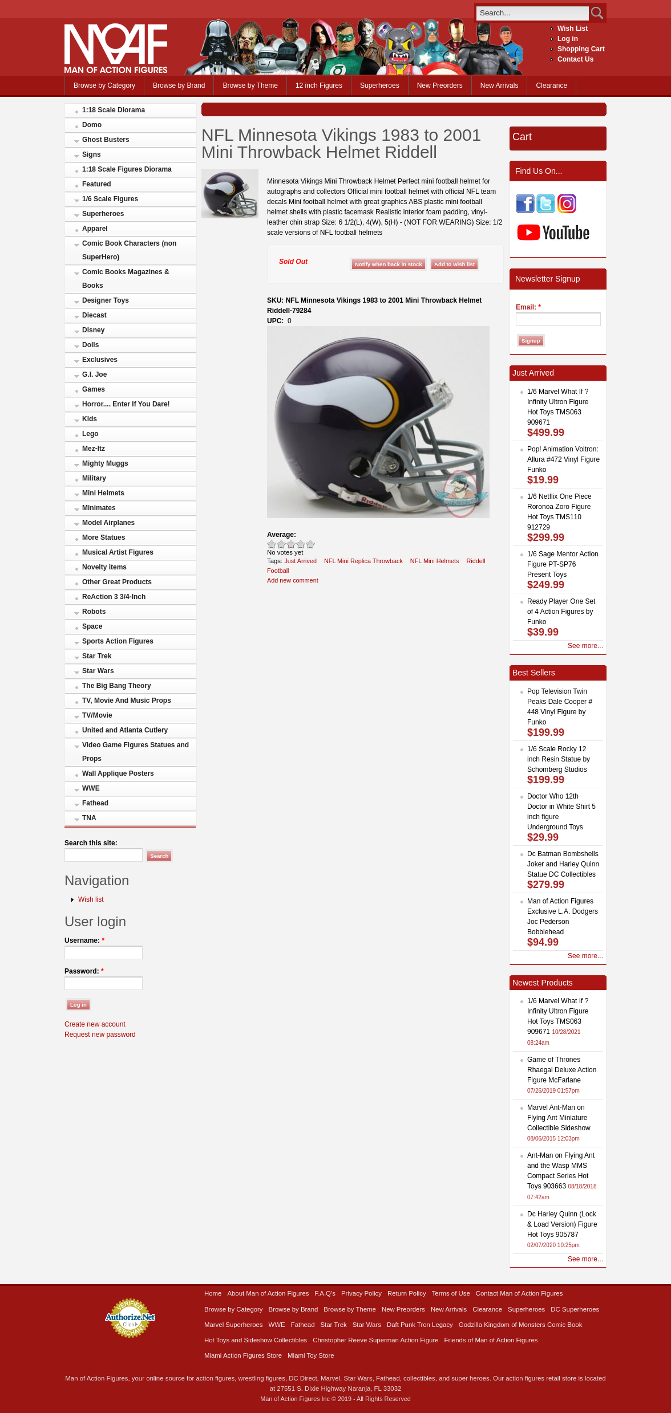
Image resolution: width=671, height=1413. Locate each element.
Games (93, 389)
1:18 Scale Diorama (113, 110)
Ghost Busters (106, 140)
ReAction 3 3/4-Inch (113, 597)
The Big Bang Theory (116, 686)
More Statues (103, 537)
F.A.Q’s (325, 1293)
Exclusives (100, 360)
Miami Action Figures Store (243, 1355)
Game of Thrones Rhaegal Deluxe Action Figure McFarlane (561, 1070)
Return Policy (406, 1293)
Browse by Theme (250, 85)
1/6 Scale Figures (110, 199)
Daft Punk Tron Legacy (420, 1324)
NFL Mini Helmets (434, 560)
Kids (89, 419)
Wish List (572, 28)
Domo (92, 125)
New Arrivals (499, 85)
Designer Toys (105, 300)
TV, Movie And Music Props (126, 701)
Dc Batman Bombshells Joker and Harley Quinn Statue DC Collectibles (563, 864)
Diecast (94, 315)
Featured (96, 184)
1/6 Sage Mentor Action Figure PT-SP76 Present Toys (563, 564)
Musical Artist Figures (117, 552)
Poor (272, 544)
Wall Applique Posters (118, 773)
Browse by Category (104, 85)
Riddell (475, 560)
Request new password (100, 1035)
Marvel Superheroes (233, 1324)
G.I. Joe (94, 374)
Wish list (91, 899)
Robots (94, 612)
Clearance (551, 85)
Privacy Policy (361, 1293)
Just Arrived (300, 560)
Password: (84, 971)
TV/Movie (97, 715)
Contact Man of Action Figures (519, 1293)
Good (291, 544)
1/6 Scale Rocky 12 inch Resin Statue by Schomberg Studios (558, 759)
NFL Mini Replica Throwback (363, 560)
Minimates (99, 508)
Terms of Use (451, 1293)
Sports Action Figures (117, 641)
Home (212, 1293)
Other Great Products (117, 582)
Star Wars (98, 671)
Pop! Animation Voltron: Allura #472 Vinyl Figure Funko (563, 459)
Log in (567, 39)
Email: (528, 307)
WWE (91, 788)
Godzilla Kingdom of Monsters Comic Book (521, 1324)
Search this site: (91, 843)
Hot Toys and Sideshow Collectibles (255, 1340)
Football (278, 570)
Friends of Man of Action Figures (491, 1340)
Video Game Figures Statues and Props (135, 752)
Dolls (90, 345)
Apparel (95, 229)
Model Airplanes (108, 523)
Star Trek (96, 656)
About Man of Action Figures (268, 1293)
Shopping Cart (581, 49)
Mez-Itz (93, 449)
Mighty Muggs (105, 463)
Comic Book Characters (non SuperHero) (129, 250)
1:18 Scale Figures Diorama (127, 169)
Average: (281, 535)
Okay (281, 544)
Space (92, 626)
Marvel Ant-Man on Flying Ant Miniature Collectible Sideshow (559, 1117)
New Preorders (440, 85)
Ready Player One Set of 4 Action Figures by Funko (561, 611)
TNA (89, 818)
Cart (522, 136)
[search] (532, 13)
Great (301, 544)
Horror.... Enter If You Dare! (126, 404)
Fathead (95, 803)
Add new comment (292, 580)
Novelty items (104, 567)
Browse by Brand (179, 85)
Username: (84, 940)
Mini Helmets (103, 493)
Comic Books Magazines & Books (125, 279)
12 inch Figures (319, 85)
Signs (91, 154)
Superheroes (379, 85)
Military (94, 478)
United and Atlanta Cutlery (125, 730)
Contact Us (575, 59)
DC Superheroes (575, 1309)
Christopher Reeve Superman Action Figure (375, 1340)
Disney (93, 330)
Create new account (95, 1024)
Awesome (311, 544)
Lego (90, 434)
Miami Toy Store (311, 1355)
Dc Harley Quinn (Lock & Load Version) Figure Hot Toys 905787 (562, 1224)
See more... (585, 646)
